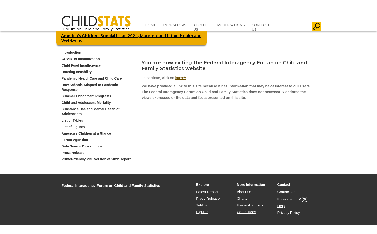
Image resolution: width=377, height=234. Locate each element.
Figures (202, 212)
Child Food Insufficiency (81, 65)
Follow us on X (291, 199)
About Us (199, 27)
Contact (283, 185)
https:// (180, 78)
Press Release (73, 153)
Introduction (71, 52)
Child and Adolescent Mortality (86, 103)
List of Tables (72, 120)
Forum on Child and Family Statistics (96, 27)
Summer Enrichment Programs (86, 96)
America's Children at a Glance (86, 133)
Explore (202, 185)
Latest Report (207, 192)
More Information (251, 185)
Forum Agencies (75, 140)
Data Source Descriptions (82, 146)
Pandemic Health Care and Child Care (92, 78)
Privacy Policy (288, 213)
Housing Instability (77, 72)
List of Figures (73, 127)
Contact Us (261, 27)
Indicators (174, 25)
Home (150, 25)
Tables (201, 205)
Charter (243, 198)
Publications (231, 25)
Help (281, 206)
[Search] (296, 25)
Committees (246, 212)
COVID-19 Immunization (81, 59)
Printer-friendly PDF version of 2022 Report (96, 159)
